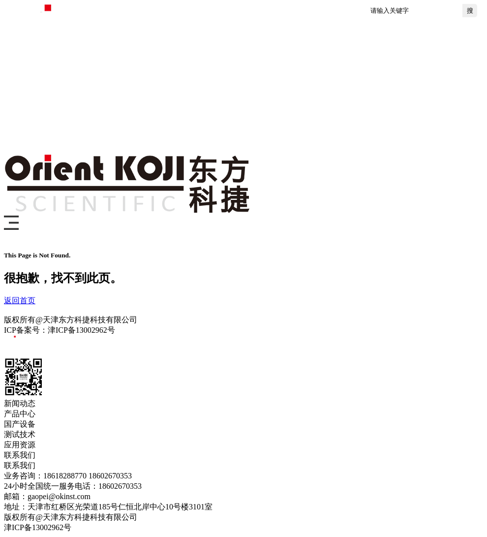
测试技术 (299, 98)
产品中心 (181, 98)
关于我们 (417, 98)
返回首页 (19, 300)
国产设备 (240, 98)
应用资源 (358, 98)
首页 (73, 98)
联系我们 (82, 135)
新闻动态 (122, 98)
